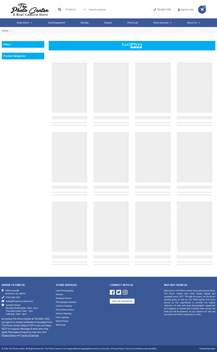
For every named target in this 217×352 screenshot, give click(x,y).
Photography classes (66, 302)
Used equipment (56, 22)
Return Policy (62, 321)
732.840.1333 (162, 9)
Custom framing (64, 306)
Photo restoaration (65, 309)
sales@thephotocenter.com (19, 301)
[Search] (59, 9)
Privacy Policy (9, 335)
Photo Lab (132, 22)
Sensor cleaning (63, 313)
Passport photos (64, 298)
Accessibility (151, 349)
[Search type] (76, 9)
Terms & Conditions (134, 349)
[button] (24, 22)
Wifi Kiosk (60, 325)
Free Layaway (62, 317)
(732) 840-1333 (13, 297)
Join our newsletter (122, 301)
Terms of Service (30, 335)
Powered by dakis (207, 349)
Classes (108, 22)
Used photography (65, 290)
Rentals (85, 22)
